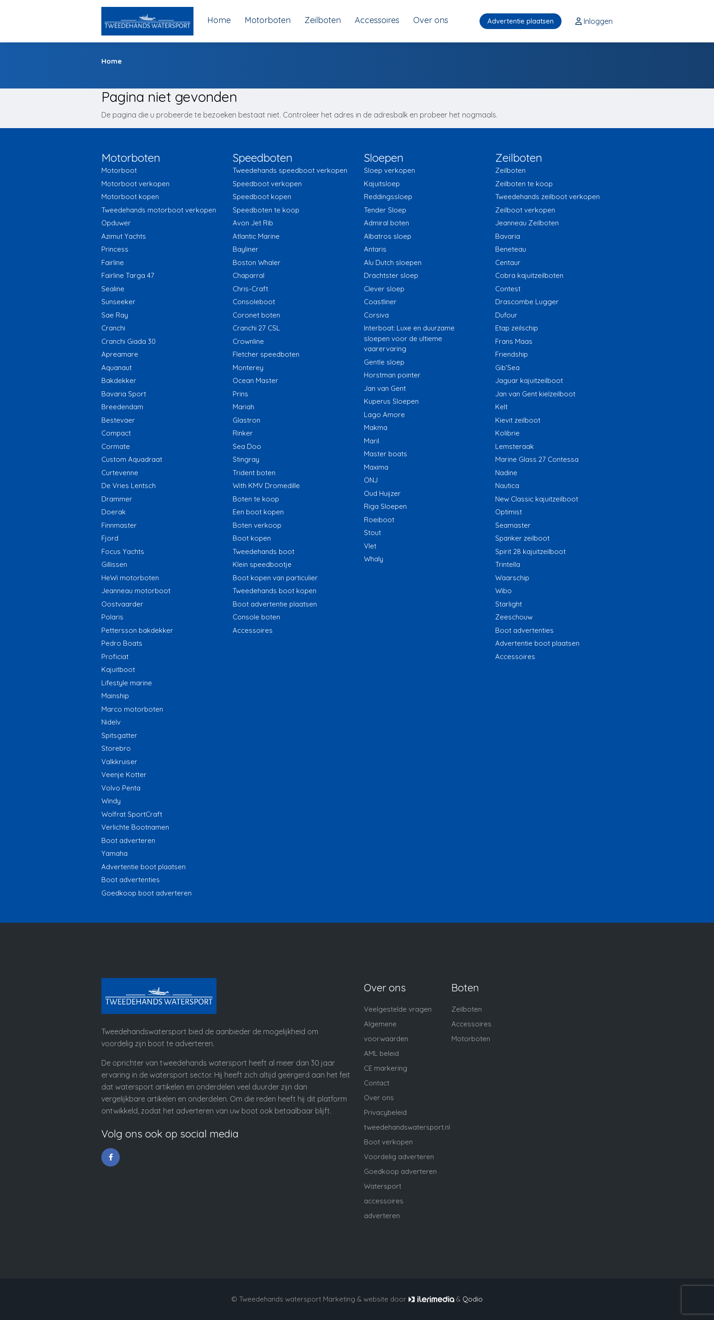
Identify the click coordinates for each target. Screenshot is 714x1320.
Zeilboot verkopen (525, 210)
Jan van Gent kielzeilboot (535, 393)
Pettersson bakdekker (137, 630)
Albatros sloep (387, 236)
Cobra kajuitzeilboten (529, 275)
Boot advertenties (130, 879)
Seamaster (513, 525)
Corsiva (376, 315)
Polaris (112, 617)
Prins (240, 393)
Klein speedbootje (262, 564)
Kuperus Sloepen (391, 401)
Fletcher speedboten (266, 354)
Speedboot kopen (262, 196)
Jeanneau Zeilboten (527, 222)
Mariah (243, 406)
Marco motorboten (132, 709)
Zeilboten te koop (524, 183)
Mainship (115, 695)
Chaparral (248, 275)
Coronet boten (256, 315)
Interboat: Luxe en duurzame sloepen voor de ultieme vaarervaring (409, 338)
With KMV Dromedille (266, 485)
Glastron (246, 420)
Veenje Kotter (123, 774)
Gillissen (114, 564)
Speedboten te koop (266, 210)
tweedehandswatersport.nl (407, 1127)
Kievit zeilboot (517, 420)
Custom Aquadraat (131, 459)
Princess (115, 249)
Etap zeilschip (516, 328)
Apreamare (119, 354)
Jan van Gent (385, 388)
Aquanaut (116, 367)
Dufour (506, 315)
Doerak (113, 511)
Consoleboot (254, 301)
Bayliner (245, 249)
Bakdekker (118, 380)
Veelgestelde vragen (398, 1009)
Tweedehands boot (263, 551)
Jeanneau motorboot (135, 590)
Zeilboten (322, 20)
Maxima (376, 467)
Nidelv (111, 722)
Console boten (256, 617)
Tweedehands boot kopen (274, 590)
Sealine (112, 288)
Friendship (511, 354)
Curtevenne (119, 472)
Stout (372, 532)
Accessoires (377, 20)
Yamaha (114, 853)
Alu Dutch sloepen (392, 262)
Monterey (248, 367)
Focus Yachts (122, 551)
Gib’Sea (507, 367)
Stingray (246, 459)
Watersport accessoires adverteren (384, 1201)
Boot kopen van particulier (275, 577)
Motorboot (119, 170)
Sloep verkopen (389, 170)
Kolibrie (507, 433)
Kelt (501, 406)
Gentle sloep (384, 362)
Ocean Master (255, 380)
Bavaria (507, 236)
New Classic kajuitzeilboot (536, 499)
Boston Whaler (257, 262)
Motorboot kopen (130, 196)
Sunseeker (118, 301)
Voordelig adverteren (399, 1156)
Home (219, 20)
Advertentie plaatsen (520, 21)
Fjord (109, 538)
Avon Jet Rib (253, 222)
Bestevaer (118, 420)
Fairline (112, 262)
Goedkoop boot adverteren (146, 893)
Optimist (508, 511)
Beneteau (510, 249)
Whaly (373, 558)
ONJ (371, 480)
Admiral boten (386, 222)
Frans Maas (514, 341)
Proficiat (115, 656)
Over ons (430, 20)
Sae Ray (114, 315)
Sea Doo (247, 446)
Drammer (116, 499)
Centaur (508, 262)
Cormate (115, 446)
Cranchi (113, 328)
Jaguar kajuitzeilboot (529, 380)
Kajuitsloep (382, 183)
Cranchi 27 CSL (256, 328)
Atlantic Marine (256, 236)
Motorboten (268, 20)
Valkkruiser (119, 761)
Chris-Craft (250, 288)
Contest (508, 288)
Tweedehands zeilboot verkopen (547, 196)
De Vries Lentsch (128, 485)
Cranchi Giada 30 (128, 341)
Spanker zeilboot (522, 538)
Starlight (508, 604)
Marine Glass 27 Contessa (537, 459)
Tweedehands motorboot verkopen (158, 210)
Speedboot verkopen (267, 183)
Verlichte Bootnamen (135, 827)
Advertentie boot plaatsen (143, 866)
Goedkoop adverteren (400, 1171)
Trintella (507, 564)
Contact (376, 1082)
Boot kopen (252, 538)
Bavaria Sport (123, 393)
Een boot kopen (258, 511)
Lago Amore (384, 414)
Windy (111, 800)
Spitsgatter (119, 735)
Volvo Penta (120, 788)
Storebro (116, 748)
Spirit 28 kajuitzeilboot (530, 551)
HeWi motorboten (130, 577)
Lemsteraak (514, 446)
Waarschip (512, 577)
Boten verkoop (257, 525)
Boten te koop (256, 499)
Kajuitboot (118, 669)
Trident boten (254, 472)
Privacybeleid (385, 1112)
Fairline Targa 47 (127, 275)
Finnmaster (119, 525)
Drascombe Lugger (527, 301)
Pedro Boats (121, 643)
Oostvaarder (122, 604)
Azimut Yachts (123, 236)
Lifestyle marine (126, 682)
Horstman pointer (392, 375)
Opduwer (116, 222)
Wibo (503, 590)
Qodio (472, 1299)
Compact (116, 433)
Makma (375, 427)
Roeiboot (379, 519)
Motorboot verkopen (135, 183)
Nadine (506, 472)
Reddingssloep (388, 196)
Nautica (507, 485)
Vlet (370, 546)
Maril (371, 440)
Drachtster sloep (391, 275)
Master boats (385, 453)
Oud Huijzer (382, 493)
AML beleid (381, 1053)
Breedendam (122, 406)
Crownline (248, 341)
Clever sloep (384, 288)
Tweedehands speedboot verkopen (290, 170)
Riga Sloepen (385, 506)
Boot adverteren (128, 840)
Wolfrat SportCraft (131, 814)
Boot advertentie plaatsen (275, 604)
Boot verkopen (388, 1141)
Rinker (243, 433)
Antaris (375, 249)
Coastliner (380, 301)
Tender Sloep (385, 210)
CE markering (385, 1068)
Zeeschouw (514, 617)
